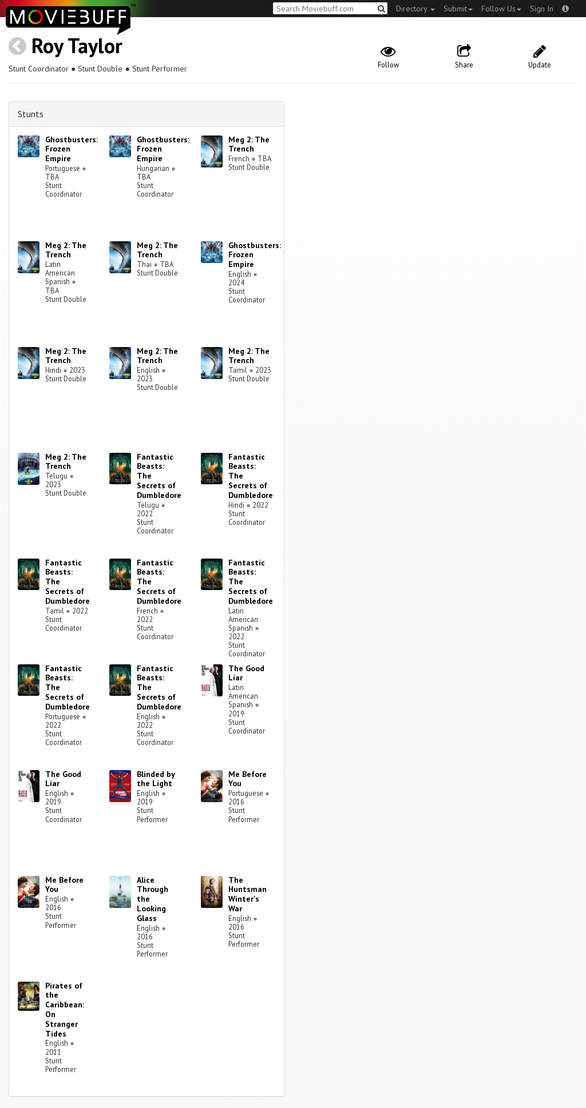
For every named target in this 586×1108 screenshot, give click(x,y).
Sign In (541, 8)
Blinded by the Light (156, 779)
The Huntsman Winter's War (247, 894)
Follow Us (501, 8)
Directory (415, 8)
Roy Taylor (76, 45)
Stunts (30, 113)
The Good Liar (246, 673)
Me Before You (247, 779)
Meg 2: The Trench (249, 144)
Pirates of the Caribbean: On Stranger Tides (64, 1010)
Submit (458, 8)
